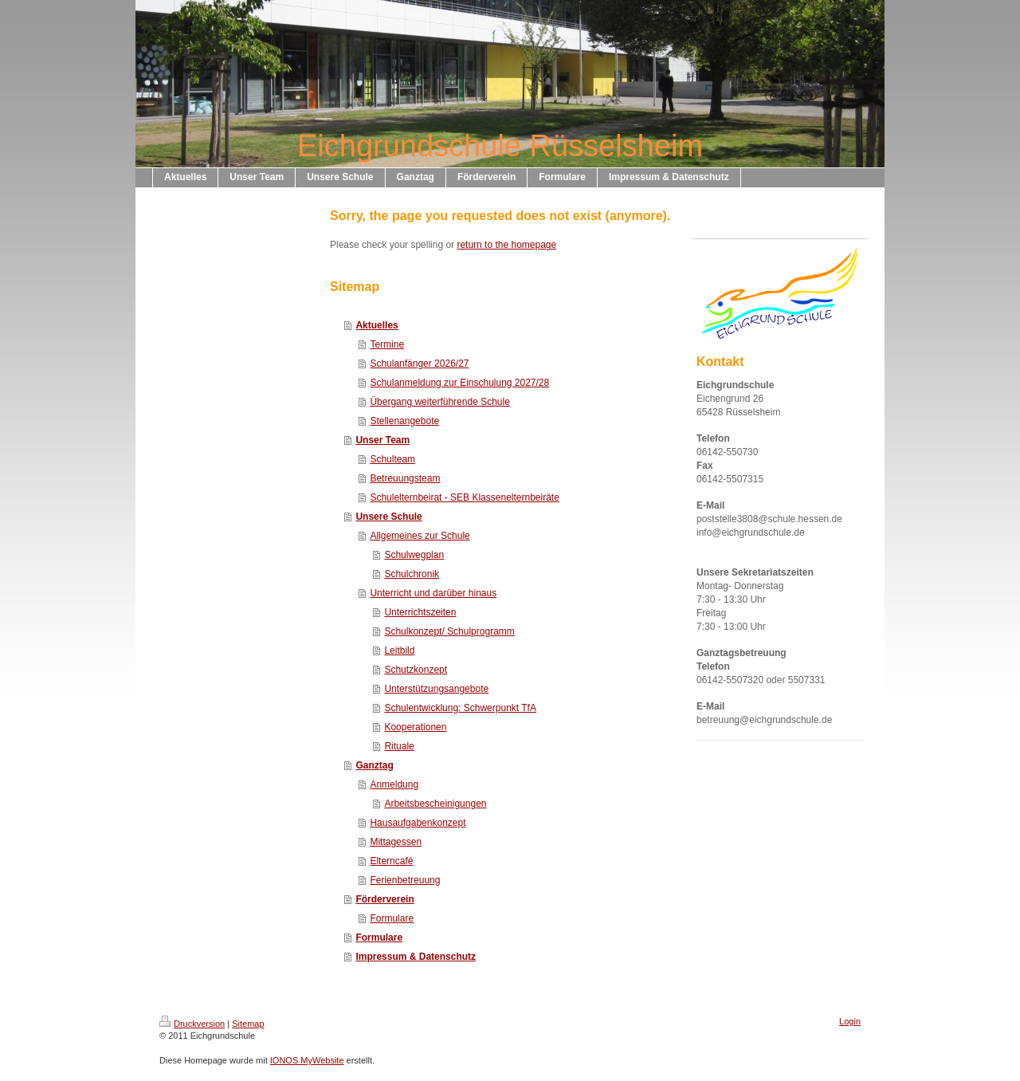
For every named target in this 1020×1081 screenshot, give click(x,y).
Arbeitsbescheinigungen (435, 803)
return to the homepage (506, 244)
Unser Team (382, 440)
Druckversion (192, 1023)
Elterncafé (391, 861)
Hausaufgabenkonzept (417, 822)
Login (850, 1021)
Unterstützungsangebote (436, 688)
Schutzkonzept (415, 669)
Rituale (399, 746)
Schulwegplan (414, 554)
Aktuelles (376, 325)
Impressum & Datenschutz (415, 956)
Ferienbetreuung (405, 880)
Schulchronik (411, 574)
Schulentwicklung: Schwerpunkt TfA (460, 707)
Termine (387, 344)
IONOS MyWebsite (307, 1060)
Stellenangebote (404, 421)
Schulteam (392, 459)
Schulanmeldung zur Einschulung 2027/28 (459, 382)
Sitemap (248, 1023)
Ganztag (374, 765)
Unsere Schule (388, 516)
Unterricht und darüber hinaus (433, 593)
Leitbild (399, 650)
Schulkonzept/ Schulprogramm (449, 631)
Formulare (392, 918)
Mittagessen (396, 841)
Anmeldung (394, 784)
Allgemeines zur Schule (419, 535)
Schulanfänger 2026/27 (419, 363)
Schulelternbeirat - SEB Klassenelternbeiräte (464, 497)
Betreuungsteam (405, 478)
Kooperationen (415, 727)
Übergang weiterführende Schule (439, 401)
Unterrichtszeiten (420, 612)
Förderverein (384, 899)
